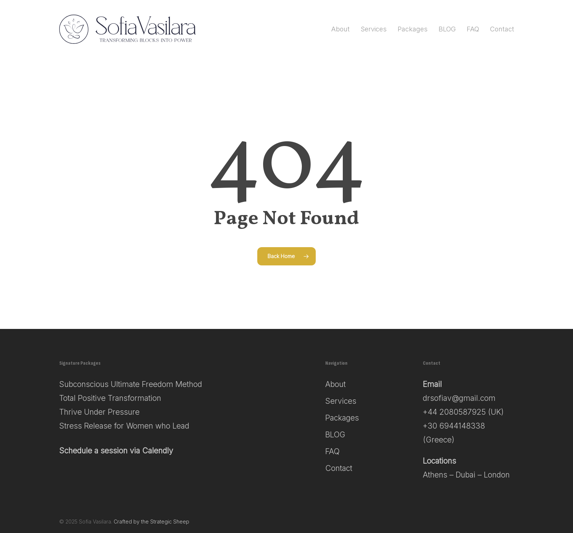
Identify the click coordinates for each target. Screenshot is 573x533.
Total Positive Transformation (110, 398)
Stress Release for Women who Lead (124, 425)
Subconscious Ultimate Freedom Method (130, 384)
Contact (338, 468)
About (335, 384)
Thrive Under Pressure (99, 412)
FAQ (332, 451)
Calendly (157, 450)
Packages (342, 417)
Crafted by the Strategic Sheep (151, 521)
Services (340, 401)
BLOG (335, 434)
